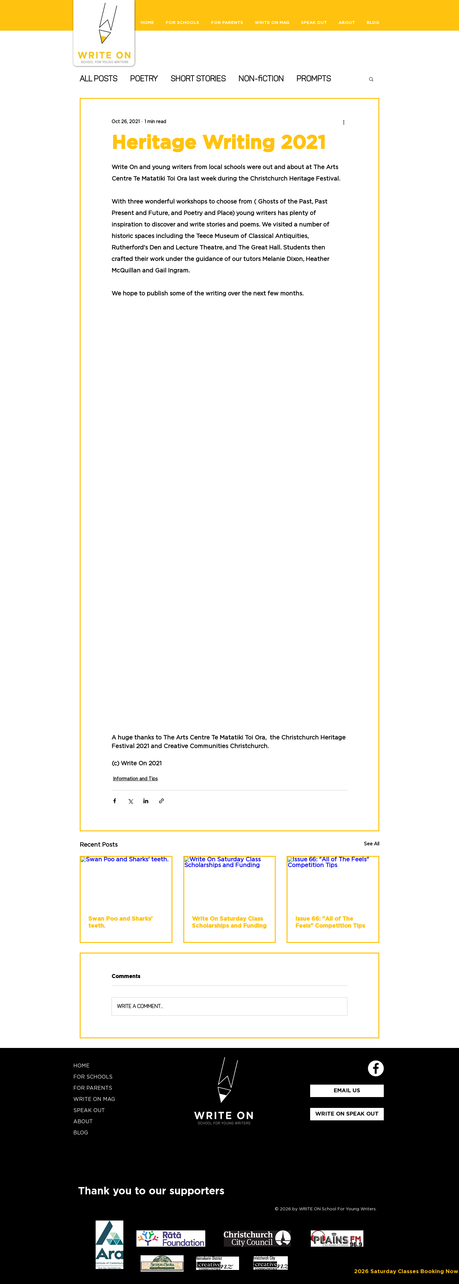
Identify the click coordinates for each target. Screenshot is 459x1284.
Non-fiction (261, 78)
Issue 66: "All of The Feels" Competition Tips (330, 922)
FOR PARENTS (92, 1088)
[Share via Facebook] (115, 801)
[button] (371, 78)
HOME (81, 1065)
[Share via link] (161, 801)
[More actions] (343, 122)
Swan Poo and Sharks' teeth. (120, 922)
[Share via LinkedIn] (146, 801)
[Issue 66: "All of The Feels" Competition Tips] (333, 882)
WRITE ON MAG (94, 1099)
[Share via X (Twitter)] (130, 801)
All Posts (98, 78)
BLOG (80, 1132)
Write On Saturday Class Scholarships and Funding (229, 922)
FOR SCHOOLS (93, 1077)
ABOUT (83, 1121)
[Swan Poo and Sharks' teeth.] (126, 882)
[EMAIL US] (347, 1091)
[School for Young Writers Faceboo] (376, 1068)
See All (371, 844)
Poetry (144, 78)
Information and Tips (135, 779)
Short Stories (198, 78)
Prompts (313, 78)
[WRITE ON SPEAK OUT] (347, 1114)
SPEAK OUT (89, 1110)
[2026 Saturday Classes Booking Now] (406, 1271)
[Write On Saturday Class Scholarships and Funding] (229, 882)
